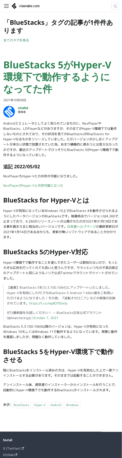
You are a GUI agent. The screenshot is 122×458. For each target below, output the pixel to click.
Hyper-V (40, 405)
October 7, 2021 (45, 318)
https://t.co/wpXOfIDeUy (48, 303)
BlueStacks (21, 405)
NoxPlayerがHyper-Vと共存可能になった (33, 185)
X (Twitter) (13, 448)
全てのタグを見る (16, 40)
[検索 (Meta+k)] (115, 6)
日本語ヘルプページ (81, 226)
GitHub (10, 455)
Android (55, 405)
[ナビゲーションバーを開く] (6, 6)
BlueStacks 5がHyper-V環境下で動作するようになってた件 (57, 76)
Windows (72, 405)
